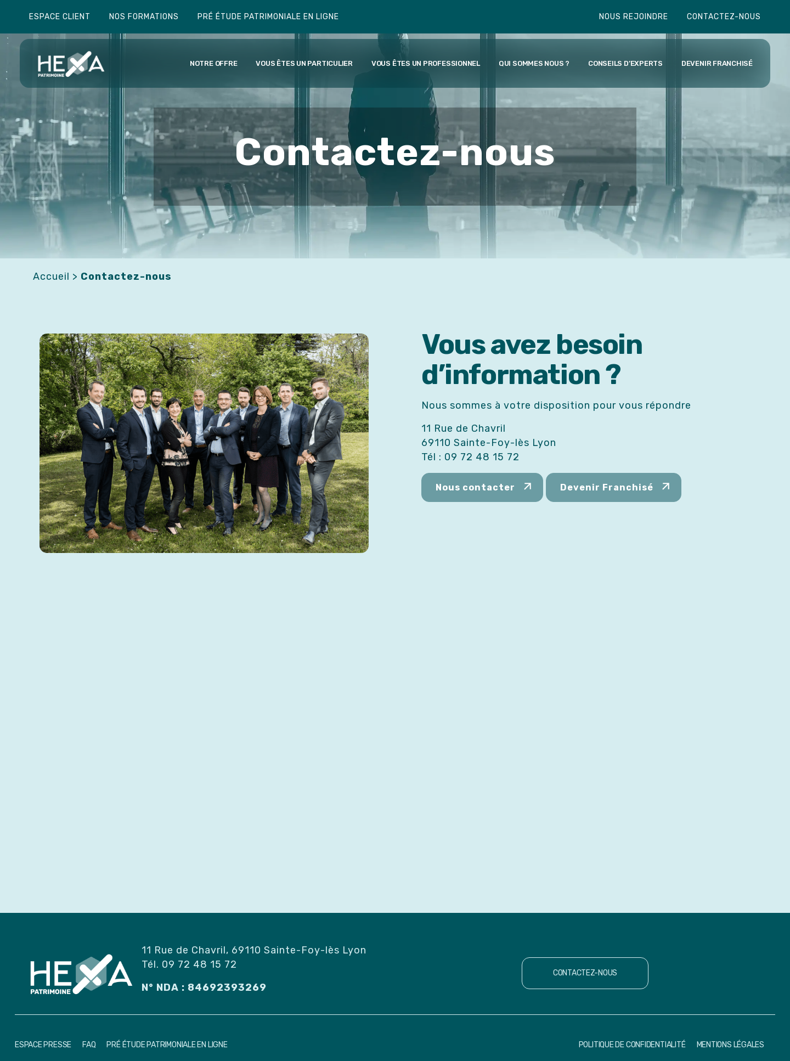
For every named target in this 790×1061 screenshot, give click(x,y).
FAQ (88, 1044)
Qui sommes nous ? (534, 63)
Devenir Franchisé (606, 487)
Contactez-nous (724, 16)
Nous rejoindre (633, 16)
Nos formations (144, 16)
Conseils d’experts (625, 63)
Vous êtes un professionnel (425, 63)
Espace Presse (43, 1044)
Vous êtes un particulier (304, 63)
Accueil (51, 276)
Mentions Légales (730, 1044)
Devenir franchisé (717, 63)
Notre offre (213, 63)
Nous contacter (475, 487)
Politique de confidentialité (632, 1044)
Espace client (60, 16)
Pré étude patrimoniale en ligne (268, 16)
